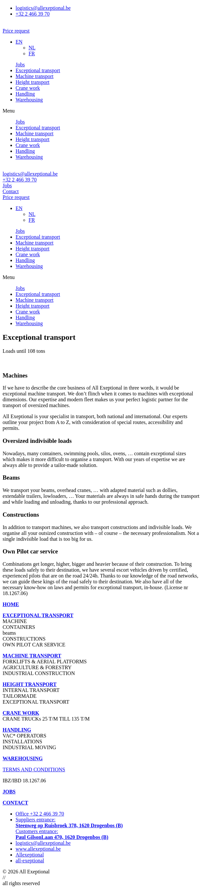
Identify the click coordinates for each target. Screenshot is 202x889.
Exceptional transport (38, 70)
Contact (11, 191)
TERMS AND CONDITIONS (34, 769)
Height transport (32, 82)
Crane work (28, 88)
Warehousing (29, 99)
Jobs (20, 64)
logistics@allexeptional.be (30, 174)
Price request (16, 197)
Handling (25, 94)
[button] (16, 30)
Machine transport (34, 76)
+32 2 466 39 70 (20, 179)
